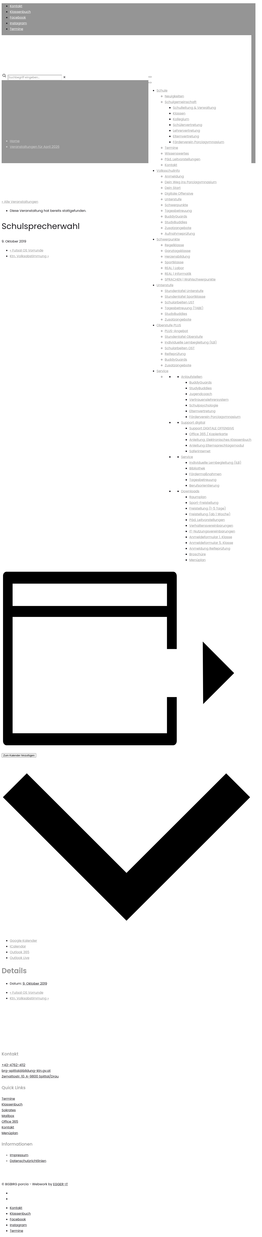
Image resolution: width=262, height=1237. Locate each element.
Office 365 (10, 1121)
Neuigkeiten (174, 96)
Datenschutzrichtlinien (28, 1160)
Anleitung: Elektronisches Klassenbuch (220, 439)
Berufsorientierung (204, 485)
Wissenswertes (177, 153)
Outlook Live (19, 957)
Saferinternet (199, 451)
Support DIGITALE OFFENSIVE (211, 428)
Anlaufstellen (191, 376)
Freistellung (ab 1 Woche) (209, 514)
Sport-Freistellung (203, 502)
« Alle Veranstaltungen (20, 201)
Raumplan (197, 497)
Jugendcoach (200, 394)
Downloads (190, 491)
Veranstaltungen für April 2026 (34, 146)
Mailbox (8, 1116)
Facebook (18, 17)
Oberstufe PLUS (169, 325)
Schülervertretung (187, 124)
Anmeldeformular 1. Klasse (210, 537)
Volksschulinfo (168, 170)
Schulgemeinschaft (180, 102)
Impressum (19, 1155)
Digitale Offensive (179, 193)
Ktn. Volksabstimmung (29, 256)
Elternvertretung (186, 136)
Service (162, 371)
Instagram (18, 23)
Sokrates (9, 1110)
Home (15, 141)
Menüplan (197, 560)
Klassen (179, 113)
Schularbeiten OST (180, 348)
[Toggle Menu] (150, 76)
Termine (16, 29)
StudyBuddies (176, 222)
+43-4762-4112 (13, 1065)
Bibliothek (197, 468)
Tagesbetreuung (178, 210)
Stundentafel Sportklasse (185, 296)
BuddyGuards (176, 216)
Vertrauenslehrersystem (209, 399)
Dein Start (173, 187)
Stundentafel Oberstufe (184, 336)
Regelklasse (174, 245)
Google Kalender (23, 940)
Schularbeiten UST (179, 302)
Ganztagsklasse (178, 250)
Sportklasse (174, 262)
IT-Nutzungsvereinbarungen (212, 531)
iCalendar (18, 946)
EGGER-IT (60, 1184)
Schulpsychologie (203, 405)
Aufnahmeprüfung (180, 233)
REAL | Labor (174, 268)
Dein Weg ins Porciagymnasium (191, 182)
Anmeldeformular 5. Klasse (211, 542)
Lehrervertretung (186, 130)
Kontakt (16, 6)
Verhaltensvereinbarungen (211, 525)
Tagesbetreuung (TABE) (184, 308)
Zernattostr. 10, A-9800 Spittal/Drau (30, 1076)
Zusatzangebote (178, 228)
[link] (64, 77)
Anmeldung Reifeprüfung (209, 548)
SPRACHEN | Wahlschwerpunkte (190, 279)
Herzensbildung (177, 256)
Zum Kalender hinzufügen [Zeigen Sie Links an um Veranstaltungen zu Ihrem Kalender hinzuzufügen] (19, 755)
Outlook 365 (19, 952)
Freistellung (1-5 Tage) (207, 508)
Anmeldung (174, 176)
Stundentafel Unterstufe (184, 290)
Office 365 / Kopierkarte (208, 434)
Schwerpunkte (176, 205)
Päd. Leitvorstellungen (182, 159)
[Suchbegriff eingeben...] (35, 77)
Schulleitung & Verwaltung (194, 107)
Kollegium (181, 119)
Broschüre (197, 554)
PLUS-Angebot (176, 331)
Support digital (193, 422)
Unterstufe (173, 199)
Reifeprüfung (175, 353)
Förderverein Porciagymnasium (198, 142)
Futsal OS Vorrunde (26, 250)
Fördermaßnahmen (205, 474)
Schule (162, 90)
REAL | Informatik (178, 273)
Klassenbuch (20, 11)
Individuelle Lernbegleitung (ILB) (191, 342)
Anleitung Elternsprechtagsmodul (216, 445)
